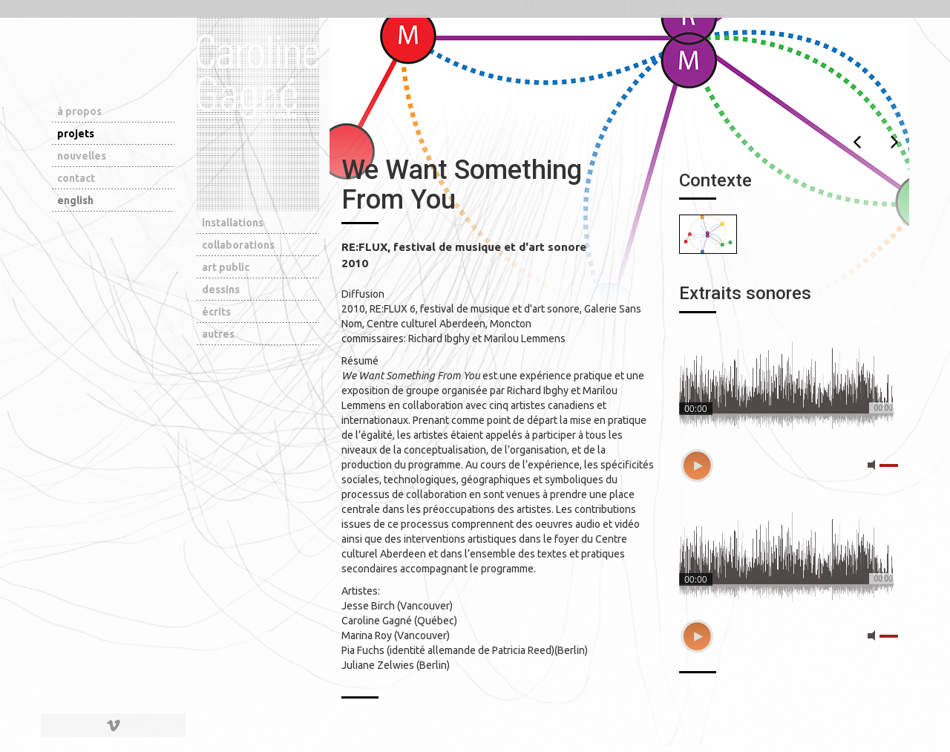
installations (232, 223)
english (75, 200)
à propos (79, 111)
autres (218, 334)
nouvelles (81, 156)
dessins (221, 289)
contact (76, 178)
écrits (216, 312)
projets (75, 134)
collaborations (238, 245)
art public (225, 267)
